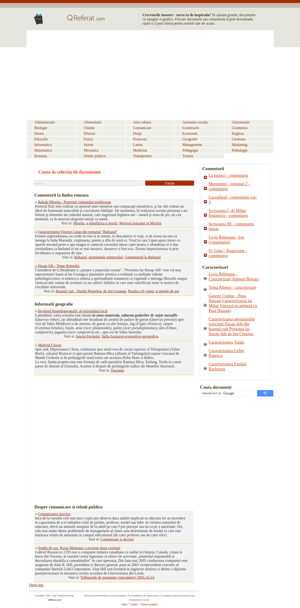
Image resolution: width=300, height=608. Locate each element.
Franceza (140, 139)
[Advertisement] (150, 68)
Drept (137, 133)
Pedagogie (190, 150)
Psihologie (240, 150)
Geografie (189, 139)
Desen (39, 133)
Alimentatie (92, 122)
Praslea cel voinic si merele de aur (153, 291)
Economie (190, 133)
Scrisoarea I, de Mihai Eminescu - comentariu (228, 213)
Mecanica (91, 150)
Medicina (140, 150)
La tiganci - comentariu (228, 175)
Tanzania (117, 370)
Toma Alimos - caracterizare (232, 287)
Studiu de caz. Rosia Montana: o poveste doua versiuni (79, 548)
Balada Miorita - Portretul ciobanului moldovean (74, 202)
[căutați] (226, 393)
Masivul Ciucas (49, 345)
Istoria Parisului (88, 336)
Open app (36, 585)
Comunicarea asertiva (54, 514)
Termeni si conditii (149, 604)
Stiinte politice (95, 156)
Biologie (40, 128)
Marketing (240, 145)
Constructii (190, 128)
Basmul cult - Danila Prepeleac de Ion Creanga (91, 291)
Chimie (89, 128)
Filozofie (41, 139)
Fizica (88, 139)
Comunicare (142, 128)
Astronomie (241, 122)
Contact (134, 604)
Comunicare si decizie (117, 539)
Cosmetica (240, 128)
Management (192, 145)
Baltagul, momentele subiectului (98, 257)
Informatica (43, 145)
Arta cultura (142, 122)
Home (124, 604)
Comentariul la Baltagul (143, 257)
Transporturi (142, 156)
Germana (239, 139)
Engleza (238, 133)
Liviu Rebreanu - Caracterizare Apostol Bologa (234, 276)
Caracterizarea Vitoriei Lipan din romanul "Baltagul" (77, 232)
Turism (187, 156)
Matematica (43, 150)
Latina (138, 145)
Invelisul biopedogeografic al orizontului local (73, 311)
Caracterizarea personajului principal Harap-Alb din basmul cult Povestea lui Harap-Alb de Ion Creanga (232, 326)
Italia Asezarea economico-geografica (130, 336)
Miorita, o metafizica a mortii (95, 223)
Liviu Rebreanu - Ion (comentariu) (226, 240)
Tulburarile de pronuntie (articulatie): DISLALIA (117, 577)
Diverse (89, 133)
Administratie (44, 122)
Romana (40, 156)
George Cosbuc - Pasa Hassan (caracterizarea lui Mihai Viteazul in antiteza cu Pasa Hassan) (233, 303)
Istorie (88, 145)
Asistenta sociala (195, 122)
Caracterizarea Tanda (226, 342)
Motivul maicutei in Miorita (140, 223)
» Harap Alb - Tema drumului (57, 266)
